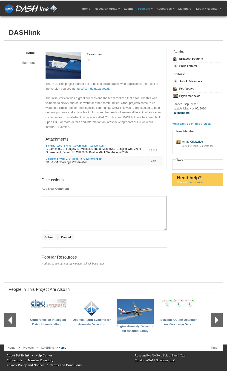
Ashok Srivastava (190, 81)
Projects (144, 8)
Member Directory (41, 360)
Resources (164, 8)
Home (86, 8)
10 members (181, 113)
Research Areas (106, 8)
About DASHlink (17, 355)
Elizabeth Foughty (191, 58)
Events (129, 8)
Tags (214, 347)
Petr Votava (186, 88)
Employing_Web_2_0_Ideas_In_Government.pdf (74, 158)
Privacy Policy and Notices (25, 365)
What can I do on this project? (192, 123)
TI (57, 127)
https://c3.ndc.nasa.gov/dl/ (93, 88)
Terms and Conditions (66, 365)
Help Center (43, 355)
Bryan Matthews (189, 96)
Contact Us (14, 360)
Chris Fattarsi (188, 66)
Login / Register (207, 8)
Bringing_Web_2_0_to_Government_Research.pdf (75, 145)
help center (196, 182)
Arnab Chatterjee (192, 141)
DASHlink (24, 32)
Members (184, 8)
